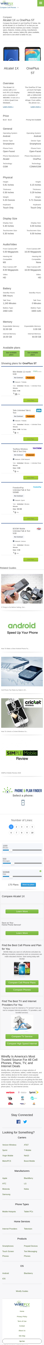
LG (25, 1184)
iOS (4, 1279)
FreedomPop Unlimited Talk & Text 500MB (21, 490)
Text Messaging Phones (30, 1253)
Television (28, 1229)
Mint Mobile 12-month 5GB (22, 373)
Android (5, 1273)
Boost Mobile (29, 1161)
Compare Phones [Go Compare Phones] (22, 989)
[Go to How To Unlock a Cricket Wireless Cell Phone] (22, 713)
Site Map (22, 1336)
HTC (4, 1184)
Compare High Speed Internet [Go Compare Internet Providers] (22, 1043)
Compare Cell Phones (8, 7)
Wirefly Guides (22, 1291)
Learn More (22, 911)
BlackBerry (28, 1178)
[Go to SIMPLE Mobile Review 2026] (22, 754)
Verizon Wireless (9, 1145)
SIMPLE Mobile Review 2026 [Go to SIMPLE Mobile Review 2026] (11, 773)
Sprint (4, 1150)
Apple (4, 1178)
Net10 (26, 1156)
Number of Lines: (22, 820)
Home (22, 1311)
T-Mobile (27, 1150)
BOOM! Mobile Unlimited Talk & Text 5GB (21, 531)
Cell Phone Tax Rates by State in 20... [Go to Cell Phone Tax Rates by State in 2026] (14, 690)
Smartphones (7, 1246)
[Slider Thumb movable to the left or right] (10, 851)
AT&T (26, 1145)
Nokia (26, 1189)
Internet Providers (9, 1229)
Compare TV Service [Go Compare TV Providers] (22, 1036)
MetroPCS (6, 1161)
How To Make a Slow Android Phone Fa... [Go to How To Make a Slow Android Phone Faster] (15, 648)
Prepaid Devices (31, 1246)
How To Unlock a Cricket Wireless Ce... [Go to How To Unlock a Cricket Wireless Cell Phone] (14, 731)
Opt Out (22, 1341)
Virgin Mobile (7, 1156)
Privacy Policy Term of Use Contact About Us (22, 1324)
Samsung (6, 1194)
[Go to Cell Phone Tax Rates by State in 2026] (22, 671)
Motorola (6, 1189)
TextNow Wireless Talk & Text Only (20, 450)
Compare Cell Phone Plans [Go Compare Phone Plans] (22, 982)
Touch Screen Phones (8, 1253)
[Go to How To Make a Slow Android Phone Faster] (22, 630)
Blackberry (28, 1273)
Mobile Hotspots (9, 1212)
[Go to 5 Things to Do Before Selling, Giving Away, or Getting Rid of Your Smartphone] (22, 589)
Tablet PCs (28, 1212)
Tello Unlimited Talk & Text (22, 411)
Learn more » (8, 107)
